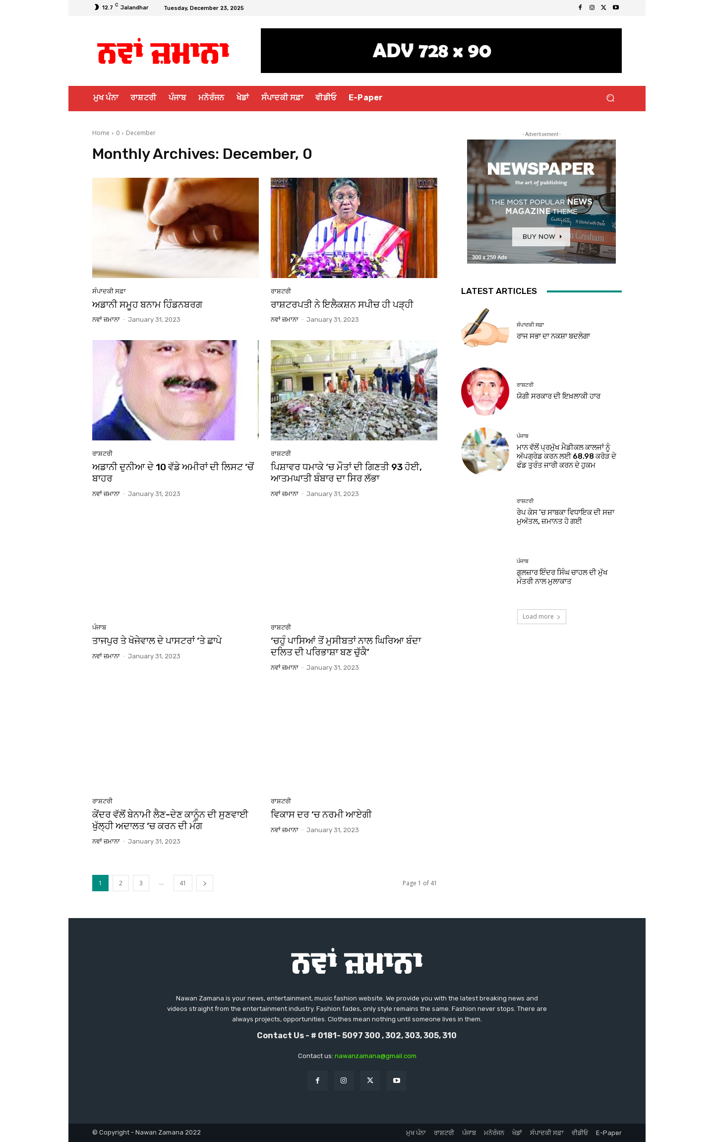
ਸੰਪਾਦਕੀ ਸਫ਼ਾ (109, 291)
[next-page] (204, 883)
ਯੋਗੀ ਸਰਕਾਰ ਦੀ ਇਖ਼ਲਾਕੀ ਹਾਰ (558, 396)
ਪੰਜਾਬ (99, 627)
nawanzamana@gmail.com (375, 1056)
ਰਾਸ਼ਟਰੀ (281, 291)
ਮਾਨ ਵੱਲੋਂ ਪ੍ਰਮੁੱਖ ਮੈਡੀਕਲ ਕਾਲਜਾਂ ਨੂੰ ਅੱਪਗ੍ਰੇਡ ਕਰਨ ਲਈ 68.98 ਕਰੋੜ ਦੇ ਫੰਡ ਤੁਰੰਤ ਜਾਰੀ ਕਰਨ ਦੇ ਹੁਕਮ (566, 456)
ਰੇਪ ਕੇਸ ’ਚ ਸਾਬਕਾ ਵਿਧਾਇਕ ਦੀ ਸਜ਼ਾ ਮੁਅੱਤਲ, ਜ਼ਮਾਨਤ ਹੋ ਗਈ (565, 517)
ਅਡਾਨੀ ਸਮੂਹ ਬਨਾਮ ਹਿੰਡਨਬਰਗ (147, 304)
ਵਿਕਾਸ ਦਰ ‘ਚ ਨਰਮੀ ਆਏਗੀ (321, 814)
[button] (610, 98)
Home (101, 133)
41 (182, 883)
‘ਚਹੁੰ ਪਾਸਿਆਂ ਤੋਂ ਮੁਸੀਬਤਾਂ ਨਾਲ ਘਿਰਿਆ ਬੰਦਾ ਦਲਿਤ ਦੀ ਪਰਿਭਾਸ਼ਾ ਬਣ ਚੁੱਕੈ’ (346, 646)
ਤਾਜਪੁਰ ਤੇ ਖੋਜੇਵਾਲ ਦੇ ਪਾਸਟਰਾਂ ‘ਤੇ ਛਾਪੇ (157, 640)
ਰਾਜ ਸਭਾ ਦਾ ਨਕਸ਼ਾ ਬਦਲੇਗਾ (553, 336)
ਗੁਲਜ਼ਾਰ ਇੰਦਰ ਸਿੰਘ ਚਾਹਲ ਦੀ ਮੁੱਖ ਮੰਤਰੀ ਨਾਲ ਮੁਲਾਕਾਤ (562, 577)
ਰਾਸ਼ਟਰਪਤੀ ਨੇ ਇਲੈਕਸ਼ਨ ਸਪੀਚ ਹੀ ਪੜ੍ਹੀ (342, 304)
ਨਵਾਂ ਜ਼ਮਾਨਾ (106, 319)
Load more (542, 616)
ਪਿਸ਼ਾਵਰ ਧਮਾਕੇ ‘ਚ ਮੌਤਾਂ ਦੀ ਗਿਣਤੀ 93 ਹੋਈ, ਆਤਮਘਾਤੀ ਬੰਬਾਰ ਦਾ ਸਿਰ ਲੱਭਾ (346, 472)
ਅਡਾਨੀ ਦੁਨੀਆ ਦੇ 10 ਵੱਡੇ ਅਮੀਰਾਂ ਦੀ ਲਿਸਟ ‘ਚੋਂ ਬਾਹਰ (173, 472)
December (141, 133)
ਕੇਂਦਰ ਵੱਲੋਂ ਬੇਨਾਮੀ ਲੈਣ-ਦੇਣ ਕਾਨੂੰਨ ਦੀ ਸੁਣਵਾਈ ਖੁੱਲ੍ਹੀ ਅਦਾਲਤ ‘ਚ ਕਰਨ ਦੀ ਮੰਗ (170, 820)
